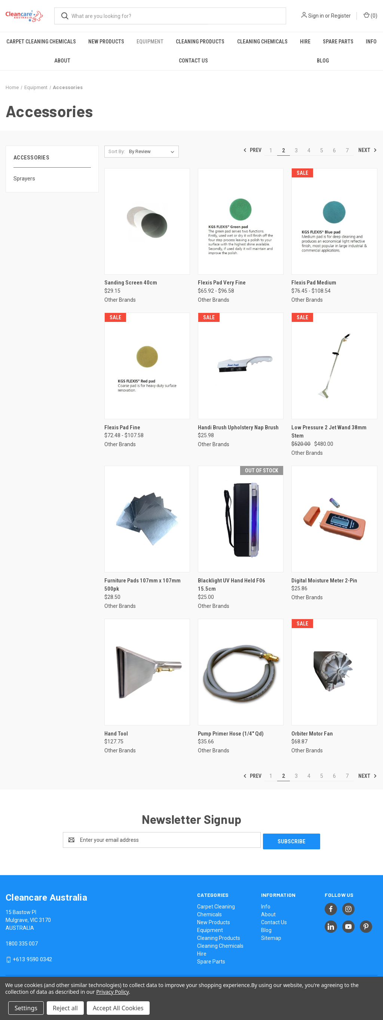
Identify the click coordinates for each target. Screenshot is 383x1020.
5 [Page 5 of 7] (321, 150)
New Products (106, 42)
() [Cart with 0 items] (370, 15)
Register (341, 16)
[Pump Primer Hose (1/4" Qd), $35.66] (240, 672)
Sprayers (24, 178)
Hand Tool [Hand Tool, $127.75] (116, 733)
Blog (323, 61)
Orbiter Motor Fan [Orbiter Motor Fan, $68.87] (312, 733)
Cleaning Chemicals (262, 42)
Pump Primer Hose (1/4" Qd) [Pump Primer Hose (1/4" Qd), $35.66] (231, 733)
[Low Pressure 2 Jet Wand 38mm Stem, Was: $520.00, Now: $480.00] (334, 366)
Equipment (150, 42)
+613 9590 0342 (32, 957)
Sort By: (116, 151)
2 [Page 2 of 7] (283, 150)
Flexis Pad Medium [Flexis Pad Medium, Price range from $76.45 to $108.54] (313, 282)
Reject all (65, 1008)
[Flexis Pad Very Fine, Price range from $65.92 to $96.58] (240, 221)
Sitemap (271, 937)
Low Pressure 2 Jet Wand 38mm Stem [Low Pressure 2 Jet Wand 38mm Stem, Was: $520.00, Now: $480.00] (329, 431)
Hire (305, 42)
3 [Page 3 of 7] (296, 150)
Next (367, 150)
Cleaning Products (200, 42)
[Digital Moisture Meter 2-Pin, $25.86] (334, 519)
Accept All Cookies (118, 1008)
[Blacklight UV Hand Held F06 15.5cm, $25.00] (240, 519)
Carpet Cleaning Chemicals (41, 42)
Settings (26, 1008)
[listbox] (153, 151)
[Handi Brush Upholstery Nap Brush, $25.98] (240, 366)
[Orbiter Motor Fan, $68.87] (334, 672)
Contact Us (193, 61)
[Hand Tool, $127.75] (147, 672)
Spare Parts (338, 42)
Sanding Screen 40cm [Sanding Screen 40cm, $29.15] (130, 282)
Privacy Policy (112, 991)
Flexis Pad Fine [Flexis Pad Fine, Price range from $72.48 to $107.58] (122, 427)
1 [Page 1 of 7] (270, 150)
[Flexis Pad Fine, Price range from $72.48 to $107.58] (147, 366)
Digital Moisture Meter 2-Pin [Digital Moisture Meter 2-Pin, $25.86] (324, 580)
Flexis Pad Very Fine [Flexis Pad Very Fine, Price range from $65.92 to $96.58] (222, 282)
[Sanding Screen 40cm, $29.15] (147, 221)
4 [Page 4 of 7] (308, 150)
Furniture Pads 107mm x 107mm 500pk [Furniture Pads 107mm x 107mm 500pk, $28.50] (142, 585)
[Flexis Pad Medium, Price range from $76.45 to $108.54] (334, 221)
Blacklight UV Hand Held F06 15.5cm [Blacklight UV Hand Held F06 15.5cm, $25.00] (231, 585)
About (62, 61)
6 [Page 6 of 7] (334, 150)
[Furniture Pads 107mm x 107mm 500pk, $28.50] (147, 519)
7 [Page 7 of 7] (347, 150)
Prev (252, 150)
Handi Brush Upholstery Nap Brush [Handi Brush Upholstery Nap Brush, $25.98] (238, 427)
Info (371, 42)
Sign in (316, 16)
